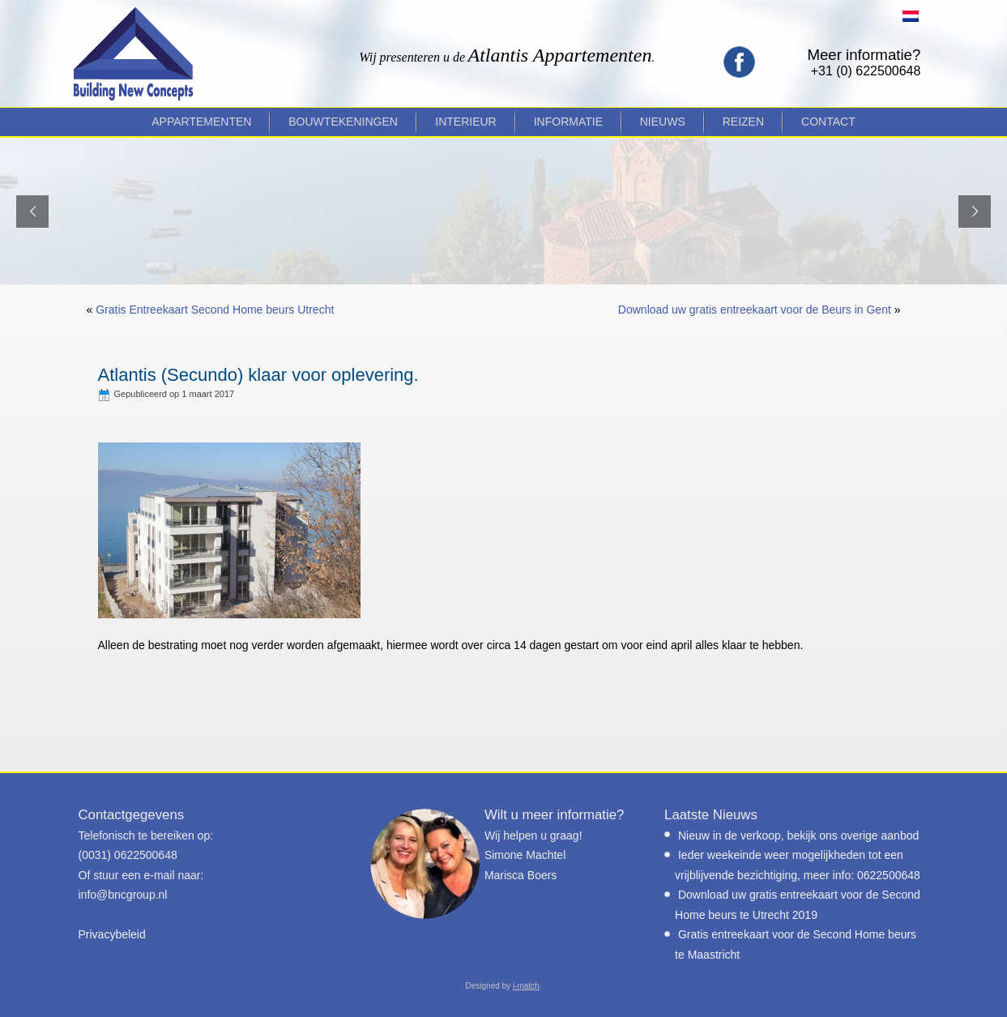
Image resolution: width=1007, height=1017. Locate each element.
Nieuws (662, 121)
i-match (526, 985)
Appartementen (201, 121)
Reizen (743, 121)
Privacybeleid (112, 934)
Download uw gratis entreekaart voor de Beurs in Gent (754, 309)
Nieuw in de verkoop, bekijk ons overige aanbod (798, 835)
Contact (828, 121)
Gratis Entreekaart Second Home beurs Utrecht (215, 309)
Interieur (465, 121)
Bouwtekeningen (343, 121)
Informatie (568, 121)
